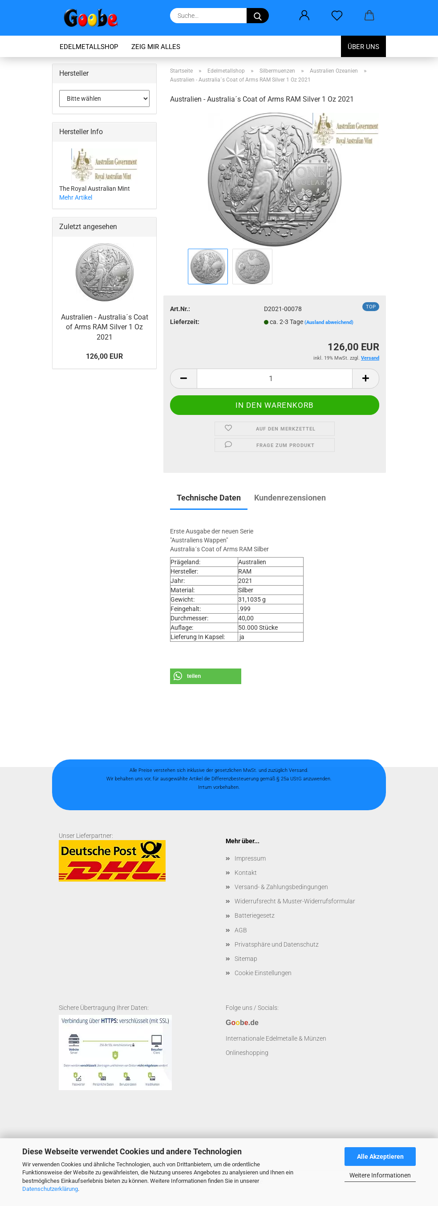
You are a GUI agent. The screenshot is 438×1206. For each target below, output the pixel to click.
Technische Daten (209, 497)
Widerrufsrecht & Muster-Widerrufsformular (295, 901)
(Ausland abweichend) (328, 322)
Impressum (250, 858)
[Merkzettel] (336, 15)
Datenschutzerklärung (50, 1188)
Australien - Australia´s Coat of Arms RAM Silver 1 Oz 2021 (104, 327)
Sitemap (246, 958)
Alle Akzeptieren (380, 1156)
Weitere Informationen (380, 1175)
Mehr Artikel (75, 197)
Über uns (363, 47)
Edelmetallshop (89, 47)
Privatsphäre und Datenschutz (277, 944)
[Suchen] (258, 15)
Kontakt (246, 872)
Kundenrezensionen (290, 497)
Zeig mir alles (155, 47)
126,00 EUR (104, 356)
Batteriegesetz (255, 915)
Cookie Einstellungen (263, 972)
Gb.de (242, 1022)
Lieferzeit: (184, 321)
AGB (241, 930)
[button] (304, 15)
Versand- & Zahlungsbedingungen (281, 886)
